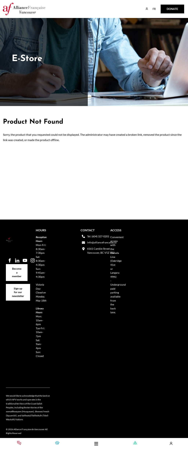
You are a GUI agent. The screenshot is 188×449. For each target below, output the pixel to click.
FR (151, 7)
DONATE (167, 7)
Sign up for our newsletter (18, 287)
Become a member (16, 266)
